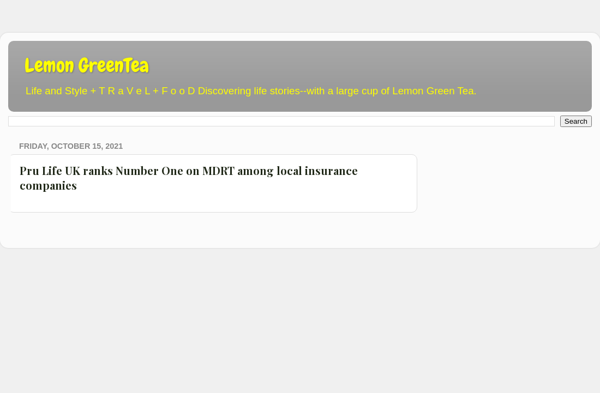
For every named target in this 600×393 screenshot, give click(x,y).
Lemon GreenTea (87, 65)
